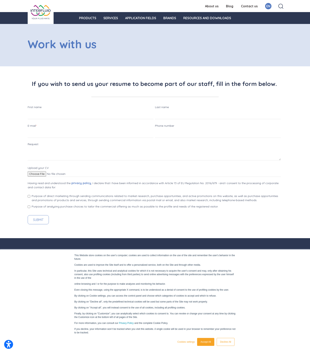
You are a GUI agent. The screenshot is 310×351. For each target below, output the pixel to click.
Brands (169, 18)
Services (110, 18)
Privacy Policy (126, 323)
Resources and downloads (207, 18)
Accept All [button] (205, 342)
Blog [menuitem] (229, 6)
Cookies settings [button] (186, 342)
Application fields (140, 18)
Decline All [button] (225, 342)
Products (87, 18)
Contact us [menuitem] (249, 6)
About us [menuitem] (211, 6)
